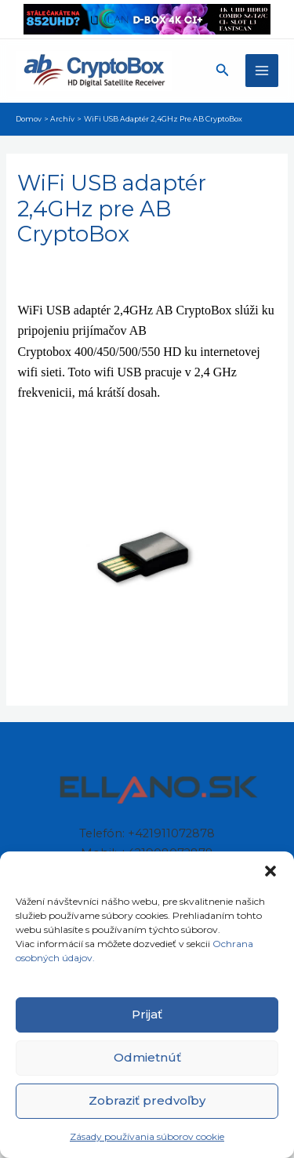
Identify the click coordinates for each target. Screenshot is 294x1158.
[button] (270, 871)
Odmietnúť (147, 1057)
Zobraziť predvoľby (147, 1100)
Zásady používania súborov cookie (147, 1136)
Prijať (147, 1014)
